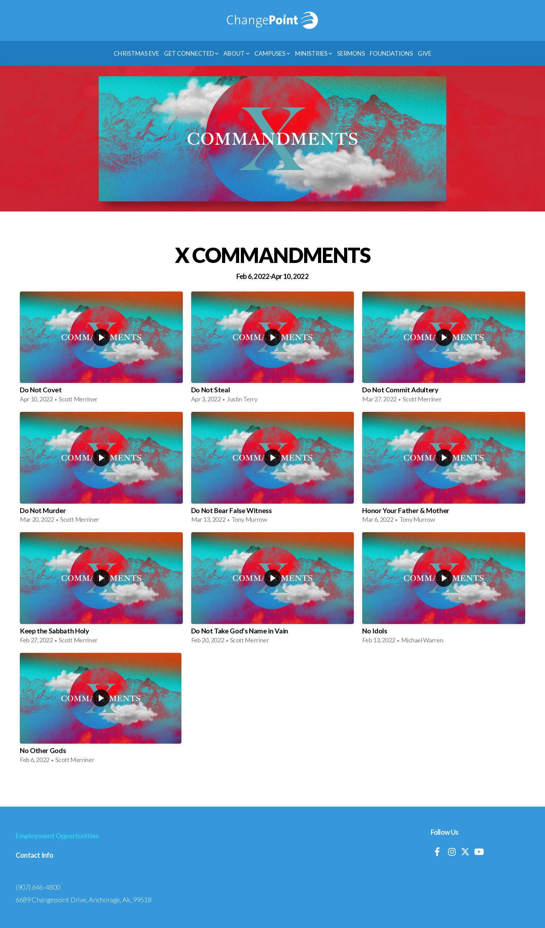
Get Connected (191, 53)
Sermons (351, 53)
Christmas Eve (136, 53)
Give (424, 53)
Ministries (313, 53)
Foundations (391, 53)
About (236, 53)
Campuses (272, 53)
